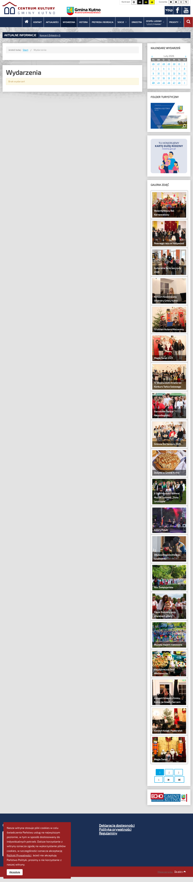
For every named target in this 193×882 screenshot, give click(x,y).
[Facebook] (177, 10)
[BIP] (169, 10)
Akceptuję (14, 872)
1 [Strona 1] (159, 772)
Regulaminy (108, 833)
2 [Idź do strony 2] (169, 772)
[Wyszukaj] (188, 22)
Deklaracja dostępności (117, 825)
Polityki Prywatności (19, 855)
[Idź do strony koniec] (179, 779)
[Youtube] (186, 10)
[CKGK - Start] (26, 22)
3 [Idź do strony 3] (178, 772)
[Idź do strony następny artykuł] (169, 779)
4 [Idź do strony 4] (158, 779)
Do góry (180, 871)
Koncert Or (45, 35)
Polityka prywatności (115, 829)
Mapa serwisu (165, 871)
